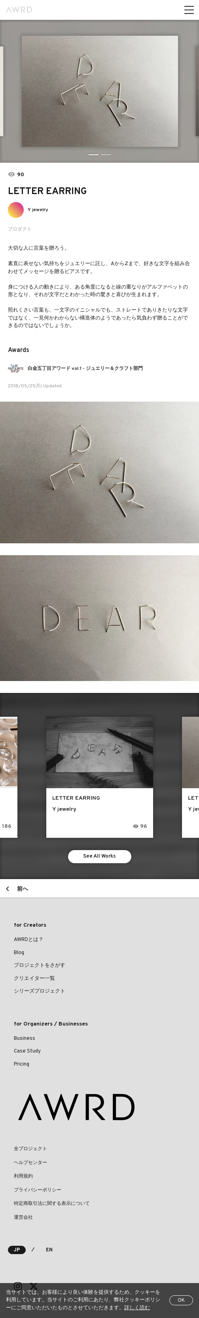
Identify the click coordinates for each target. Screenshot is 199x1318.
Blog (19, 953)
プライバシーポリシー (37, 1190)
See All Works (99, 856)
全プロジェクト (30, 1149)
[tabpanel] (99, 91)
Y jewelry (38, 210)
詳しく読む (137, 1308)
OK (181, 1300)
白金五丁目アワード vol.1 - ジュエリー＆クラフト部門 (85, 369)
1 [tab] (94, 155)
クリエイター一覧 (34, 979)
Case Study (27, 1051)
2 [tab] (106, 155)
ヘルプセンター (30, 1163)
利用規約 (23, 1176)
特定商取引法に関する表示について (52, 1204)
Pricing (21, 1064)
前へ (22, 889)
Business (24, 1038)
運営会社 (23, 1217)
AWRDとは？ (29, 940)
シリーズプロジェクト (39, 991)
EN (49, 1250)
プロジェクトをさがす (39, 965)
